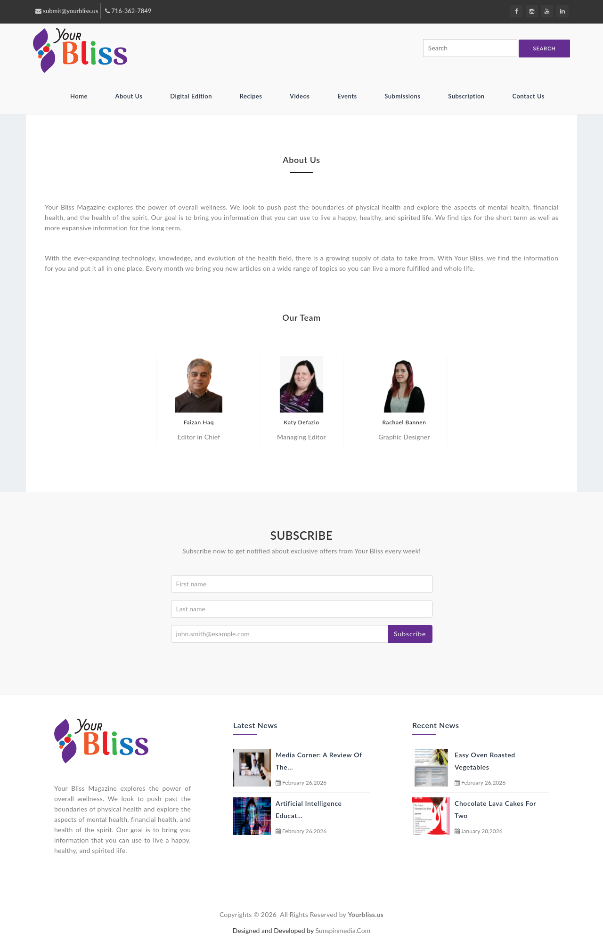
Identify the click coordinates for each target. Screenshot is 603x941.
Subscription (467, 96)
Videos (300, 96)
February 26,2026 (301, 782)
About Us (130, 96)
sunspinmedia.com (342, 930)
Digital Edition (191, 96)
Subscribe (410, 634)
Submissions (403, 96)
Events (348, 96)
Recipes (252, 96)
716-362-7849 (128, 11)
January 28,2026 (479, 831)
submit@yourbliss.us (66, 11)
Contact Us (528, 96)
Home (80, 96)
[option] (199, 401)
